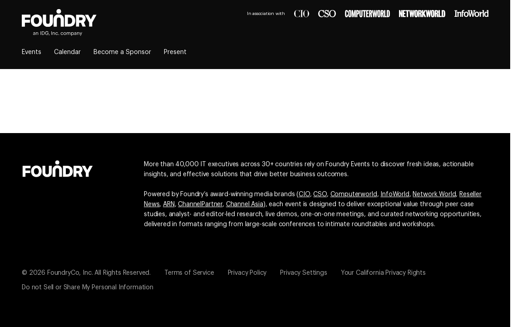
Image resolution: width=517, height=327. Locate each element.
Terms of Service (189, 273)
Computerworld (353, 194)
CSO (320, 194)
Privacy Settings (303, 273)
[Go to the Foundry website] (58, 167)
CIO (304, 194)
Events (31, 52)
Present (175, 52)
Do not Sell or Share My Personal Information (87, 287)
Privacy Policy (247, 273)
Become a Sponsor (122, 52)
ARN (169, 204)
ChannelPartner (200, 204)
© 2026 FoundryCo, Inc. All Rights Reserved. (86, 273)
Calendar (67, 52)
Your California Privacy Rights (383, 273)
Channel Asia (244, 204)
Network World (434, 194)
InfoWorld (394, 194)
